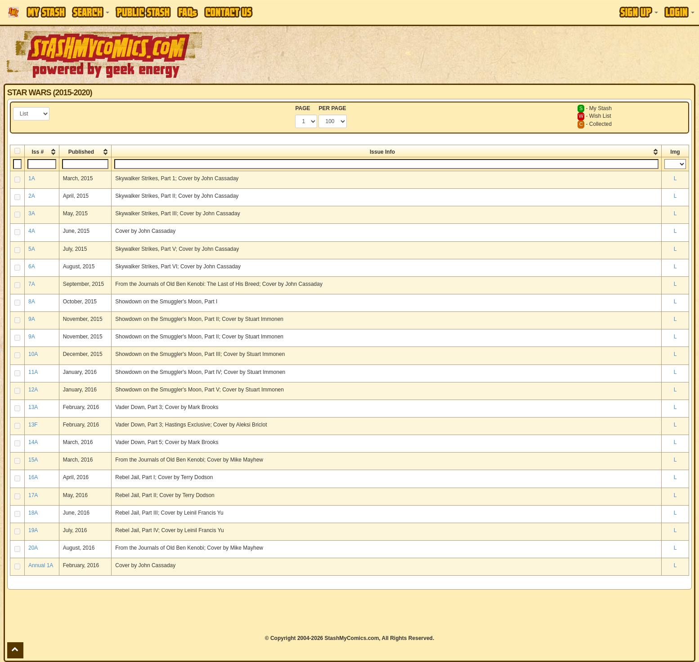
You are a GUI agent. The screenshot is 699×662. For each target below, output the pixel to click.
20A (33, 548)
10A (33, 354)
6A (31, 266)
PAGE (302, 108)
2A (31, 196)
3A (31, 213)
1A (31, 178)
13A (33, 407)
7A (31, 284)
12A (33, 390)
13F (33, 425)
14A (33, 442)
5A (31, 249)
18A (33, 513)
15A (33, 460)
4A (31, 231)
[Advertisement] (494, 54)
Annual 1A (40, 565)
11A (33, 372)
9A (31, 319)
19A (33, 530)
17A (33, 495)
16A (33, 477)
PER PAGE (332, 108)
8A (31, 301)
